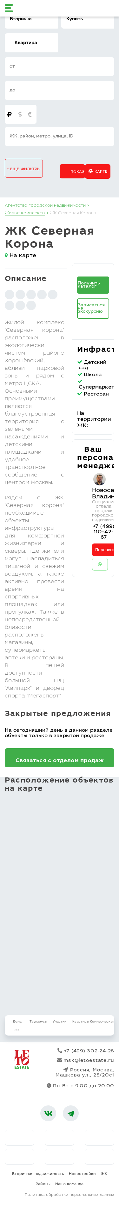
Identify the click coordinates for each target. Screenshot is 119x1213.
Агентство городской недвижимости (45, 206)
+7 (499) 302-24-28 (85, 1051)
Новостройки (82, 1174)
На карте (98, 172)
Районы (43, 1184)
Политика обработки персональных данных (69, 1195)
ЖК (104, 1174)
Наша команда (69, 1184)
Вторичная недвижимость (38, 1174)
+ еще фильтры (24, 169)
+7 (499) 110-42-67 (104, 532)
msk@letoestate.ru (86, 1060)
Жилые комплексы (25, 213)
